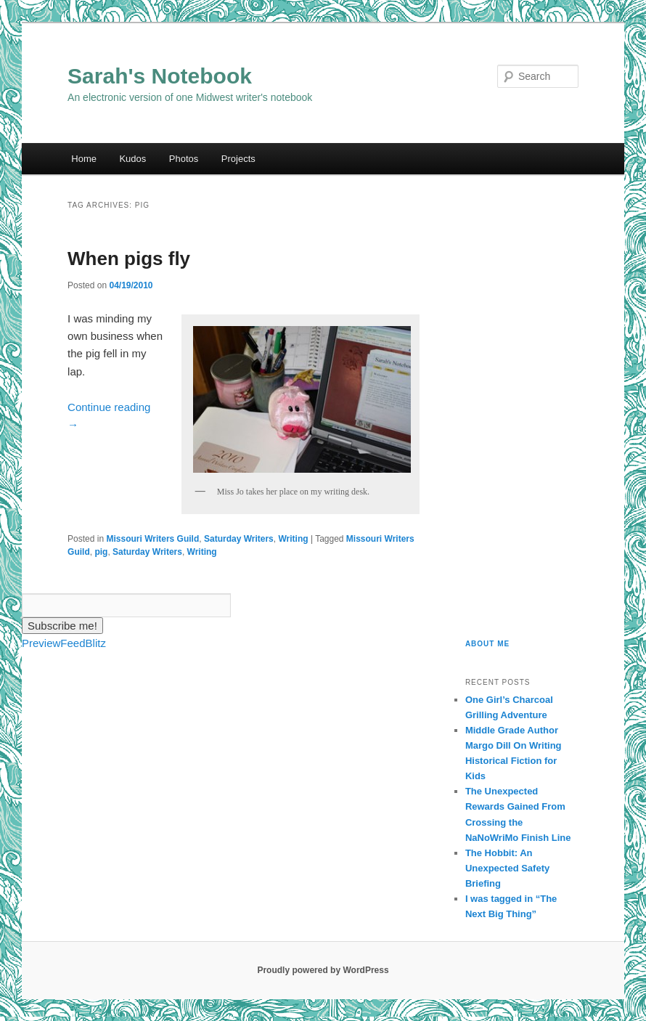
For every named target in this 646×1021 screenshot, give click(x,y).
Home (84, 158)
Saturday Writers (239, 539)
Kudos (132, 158)
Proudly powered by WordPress (322, 970)
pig (100, 552)
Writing (293, 539)
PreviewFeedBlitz (64, 643)
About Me (487, 644)
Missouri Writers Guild (152, 539)
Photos (183, 158)
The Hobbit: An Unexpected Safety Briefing (507, 868)
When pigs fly (129, 258)
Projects (238, 158)
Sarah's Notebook (160, 76)
